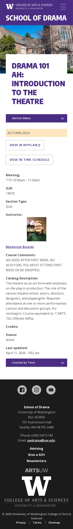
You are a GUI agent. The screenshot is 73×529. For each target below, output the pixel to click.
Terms (37, 522)
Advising (36, 448)
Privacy (21, 522)
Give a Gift (36, 455)
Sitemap (54, 522)
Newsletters (36, 461)
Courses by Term (23, 362)
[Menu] (63, 7)
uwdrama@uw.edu (41, 440)
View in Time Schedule (29, 159)
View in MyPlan (25, 145)
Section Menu (21, 118)
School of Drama (36, 17)
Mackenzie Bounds (20, 247)
